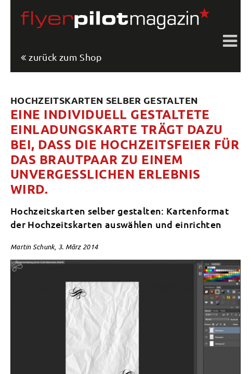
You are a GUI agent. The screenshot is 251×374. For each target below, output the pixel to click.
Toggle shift (230, 41)
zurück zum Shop (65, 57)
